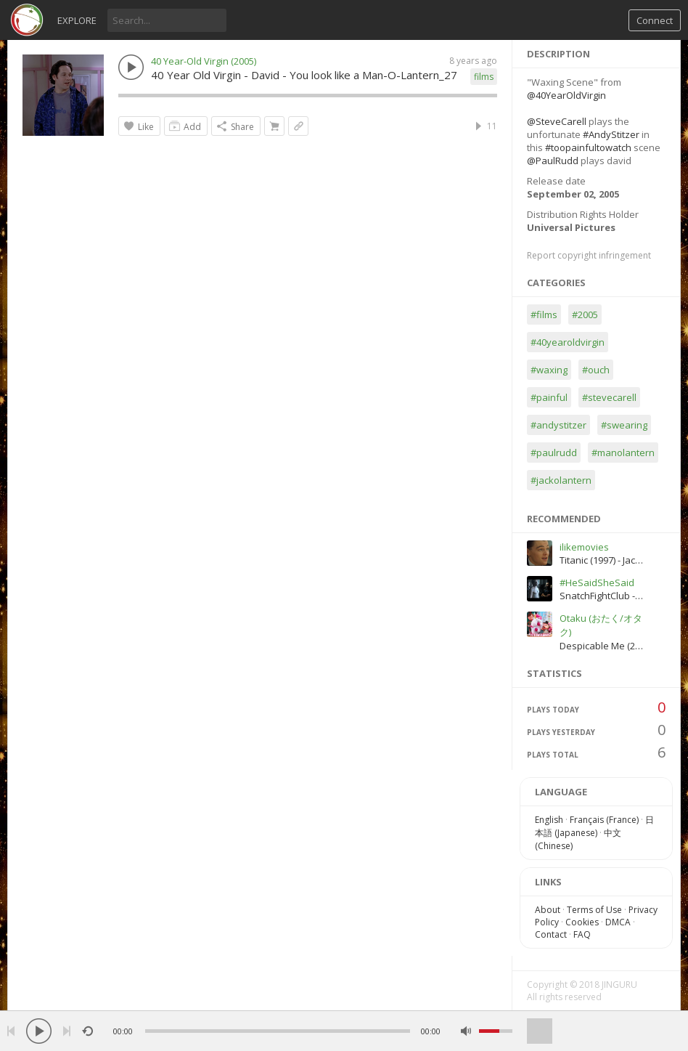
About (547, 910)
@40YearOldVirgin (566, 95)
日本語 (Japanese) (594, 826)
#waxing (549, 369)
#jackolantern (561, 480)
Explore (77, 20)
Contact (551, 934)
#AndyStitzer (611, 134)
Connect (654, 20)
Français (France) (604, 819)
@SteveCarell (556, 121)
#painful (549, 397)
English (549, 819)
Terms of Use (594, 910)
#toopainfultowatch (588, 147)
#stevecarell (609, 397)
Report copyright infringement (589, 255)
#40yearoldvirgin (568, 342)
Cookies (582, 922)
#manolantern (623, 452)
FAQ (582, 934)
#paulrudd (554, 452)
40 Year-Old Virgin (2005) (203, 61)
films (484, 76)
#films (544, 314)
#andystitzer (558, 424)
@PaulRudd (552, 160)
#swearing (624, 424)
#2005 (585, 314)
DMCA (618, 922)
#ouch (596, 369)
